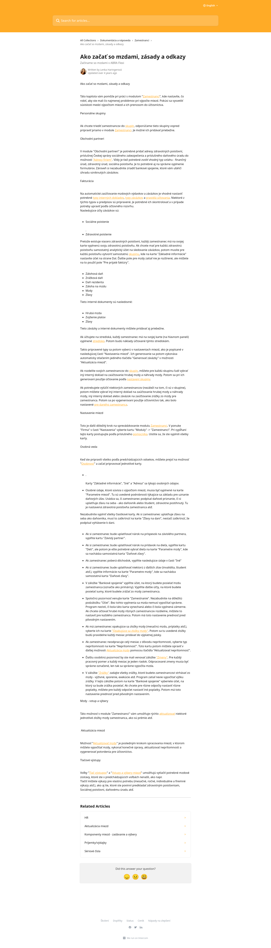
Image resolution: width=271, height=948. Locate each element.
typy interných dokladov (108, 198)
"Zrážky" (103, 673)
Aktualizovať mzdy (105, 743)
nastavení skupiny (138, 379)
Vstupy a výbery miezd (126, 773)
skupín (129, 126)
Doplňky (117, 920)
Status (130, 920)
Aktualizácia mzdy (118, 650)
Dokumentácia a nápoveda (115, 40)
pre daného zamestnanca (110, 404)
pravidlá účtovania (158, 198)
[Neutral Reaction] (135, 876)
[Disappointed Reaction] (127, 876)
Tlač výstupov (98, 773)
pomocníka (140, 434)
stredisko (99, 341)
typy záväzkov (134, 198)
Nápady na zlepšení (159, 920)
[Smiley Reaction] (144, 876)
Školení (105, 920)
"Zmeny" (161, 657)
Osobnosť (87, 464)
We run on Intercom (137, 938)
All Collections (88, 40)
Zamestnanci (142, 40)
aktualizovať (167, 714)
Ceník (141, 920)
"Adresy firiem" (102, 160)
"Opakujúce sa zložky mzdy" (130, 631)
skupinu (134, 254)
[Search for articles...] (135, 20)
